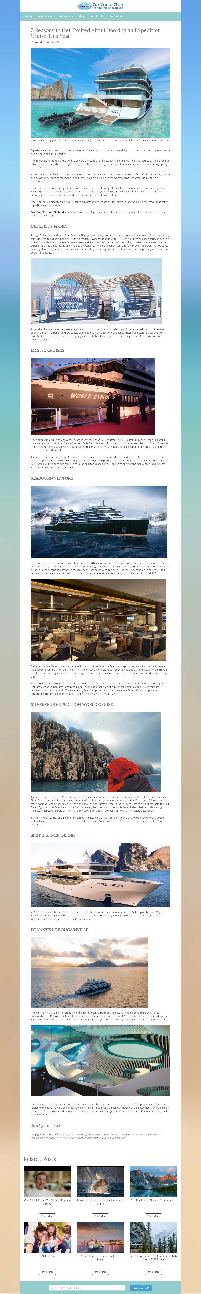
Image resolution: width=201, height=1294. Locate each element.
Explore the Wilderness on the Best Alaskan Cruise (100, 1185)
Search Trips (97, 16)
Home (28, 16)
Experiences (45, 16)
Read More (47, 1216)
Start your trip (141, 1287)
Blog (81, 16)
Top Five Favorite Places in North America (153, 1184)
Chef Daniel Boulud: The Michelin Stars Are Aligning (47, 1185)
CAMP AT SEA (47, 1240)
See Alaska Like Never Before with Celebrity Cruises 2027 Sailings (153, 1241)
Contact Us (116, 16)
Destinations (65, 16)
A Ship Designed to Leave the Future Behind (100, 1241)
